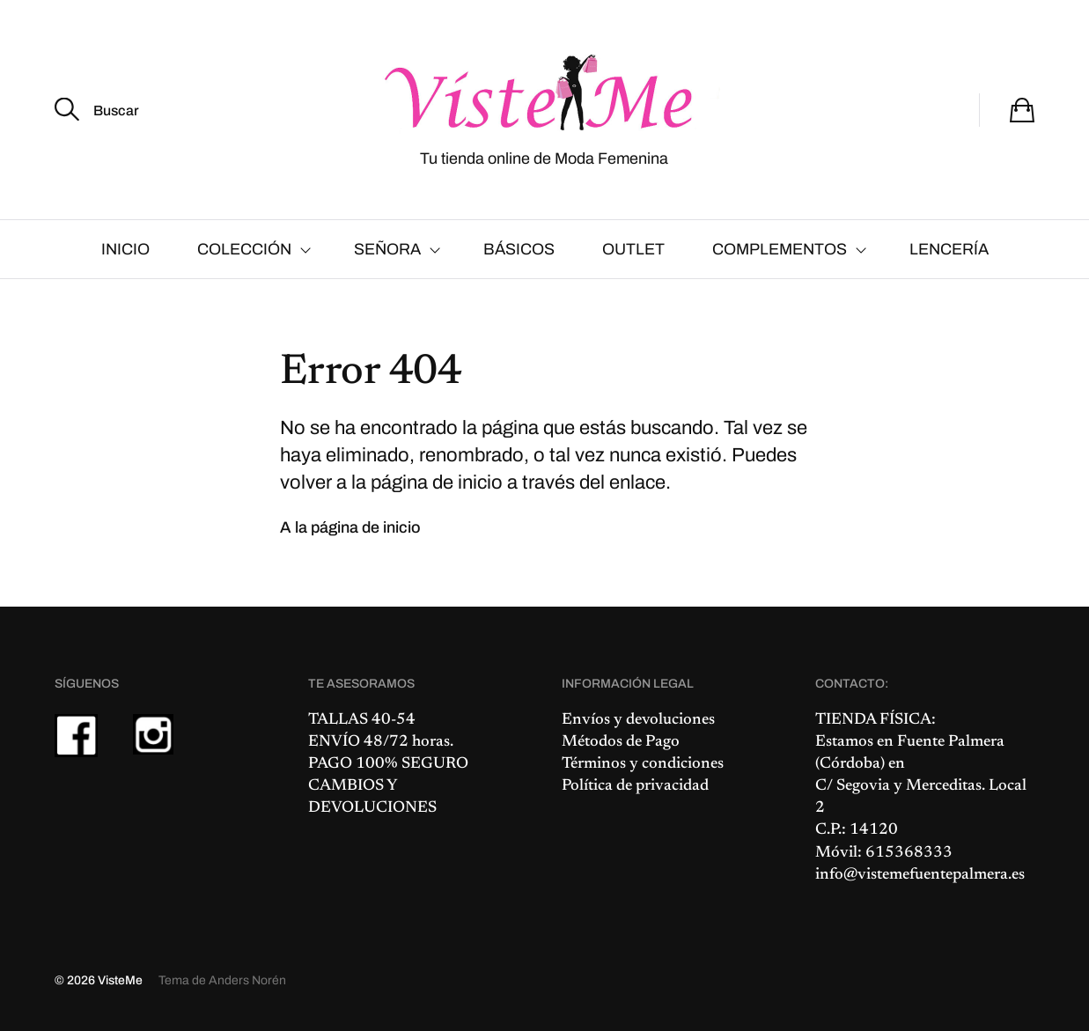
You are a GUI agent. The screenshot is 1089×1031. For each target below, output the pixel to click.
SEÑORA (387, 249)
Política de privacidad (635, 786)
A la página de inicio (350, 527)
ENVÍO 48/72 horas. (380, 742)
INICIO (125, 249)
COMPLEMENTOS (779, 249)
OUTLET (633, 249)
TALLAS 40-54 (362, 720)
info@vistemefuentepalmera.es (920, 875)
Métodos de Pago (621, 742)
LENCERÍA (949, 249)
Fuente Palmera (950, 742)
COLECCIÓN (244, 249)
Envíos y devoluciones (638, 720)
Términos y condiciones (643, 764)
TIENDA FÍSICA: (875, 720)
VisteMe (120, 980)
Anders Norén (247, 980)
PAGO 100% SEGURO (388, 764)
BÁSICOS (519, 249)
